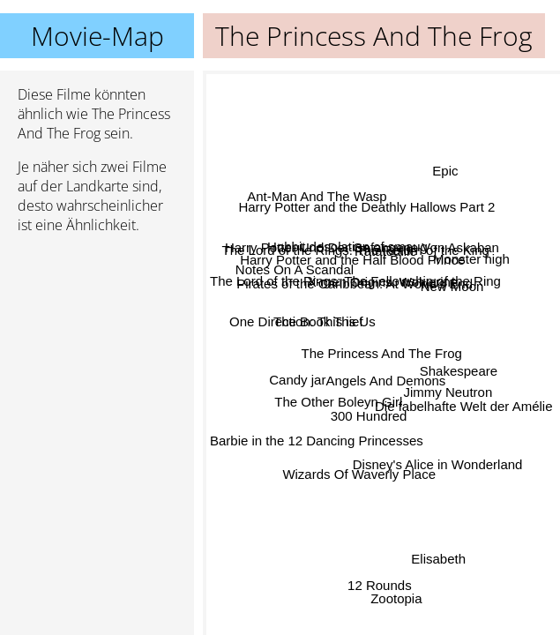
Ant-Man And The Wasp (317, 194)
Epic (444, 171)
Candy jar (297, 378)
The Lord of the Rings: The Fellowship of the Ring (355, 284)
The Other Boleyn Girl (337, 393)
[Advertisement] (97, 341)
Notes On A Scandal (294, 269)
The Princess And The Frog (382, 353)
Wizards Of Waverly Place (359, 473)
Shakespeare (458, 365)
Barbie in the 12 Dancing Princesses (316, 438)
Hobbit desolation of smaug (348, 248)
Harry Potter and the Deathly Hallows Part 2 (367, 208)
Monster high (470, 258)
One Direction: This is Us (303, 320)
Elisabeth (437, 560)
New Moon (452, 287)
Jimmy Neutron (447, 391)
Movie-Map (97, 36)
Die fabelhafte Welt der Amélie (464, 404)
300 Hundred (370, 417)
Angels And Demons (387, 379)
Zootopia (396, 597)
